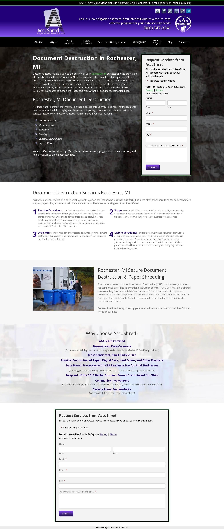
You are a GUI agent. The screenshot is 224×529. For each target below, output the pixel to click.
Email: (149, 113)
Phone (150, 124)
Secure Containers (87, 42)
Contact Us (184, 42)
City (148, 134)
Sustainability (139, 41)
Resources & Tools (157, 41)
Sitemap (92, 2)
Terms (159, 90)
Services (54, 41)
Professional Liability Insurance (112, 42)
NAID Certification (69, 42)
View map (186, 2)
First (148, 107)
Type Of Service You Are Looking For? (164, 145)
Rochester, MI (98, 73)
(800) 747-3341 (157, 28)
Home (82, 2)
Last (170, 107)
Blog (170, 42)
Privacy (149, 90)
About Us (39, 41)
